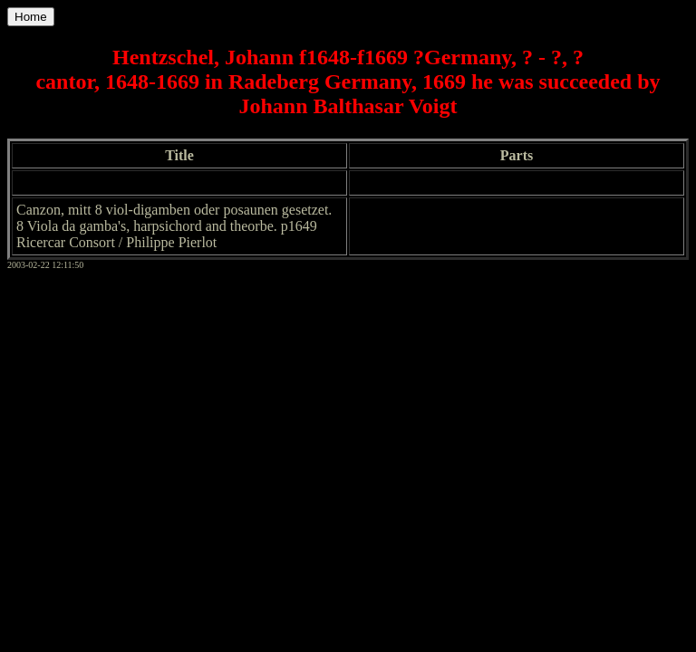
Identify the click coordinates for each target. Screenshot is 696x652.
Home (30, 17)
